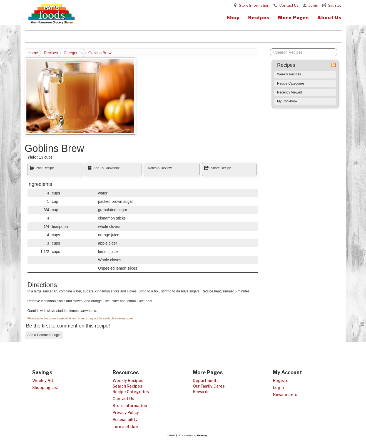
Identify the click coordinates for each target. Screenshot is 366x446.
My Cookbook (287, 101)
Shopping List (45, 387)
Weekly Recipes (289, 74)
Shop (233, 17)
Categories (73, 53)
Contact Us (288, 5)
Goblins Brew (99, 53)
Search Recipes (127, 386)
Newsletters (285, 394)
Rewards (201, 391)
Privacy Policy (126, 412)
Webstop (202, 435)
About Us (329, 17)
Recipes (259, 17)
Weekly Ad (42, 380)
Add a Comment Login (44, 335)
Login (313, 5)
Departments (206, 380)
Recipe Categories (291, 83)
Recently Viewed (289, 92)
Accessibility (125, 419)
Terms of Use (125, 426)
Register (281, 380)
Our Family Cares (209, 386)
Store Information (254, 5)
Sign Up (335, 5)
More (293, 17)
